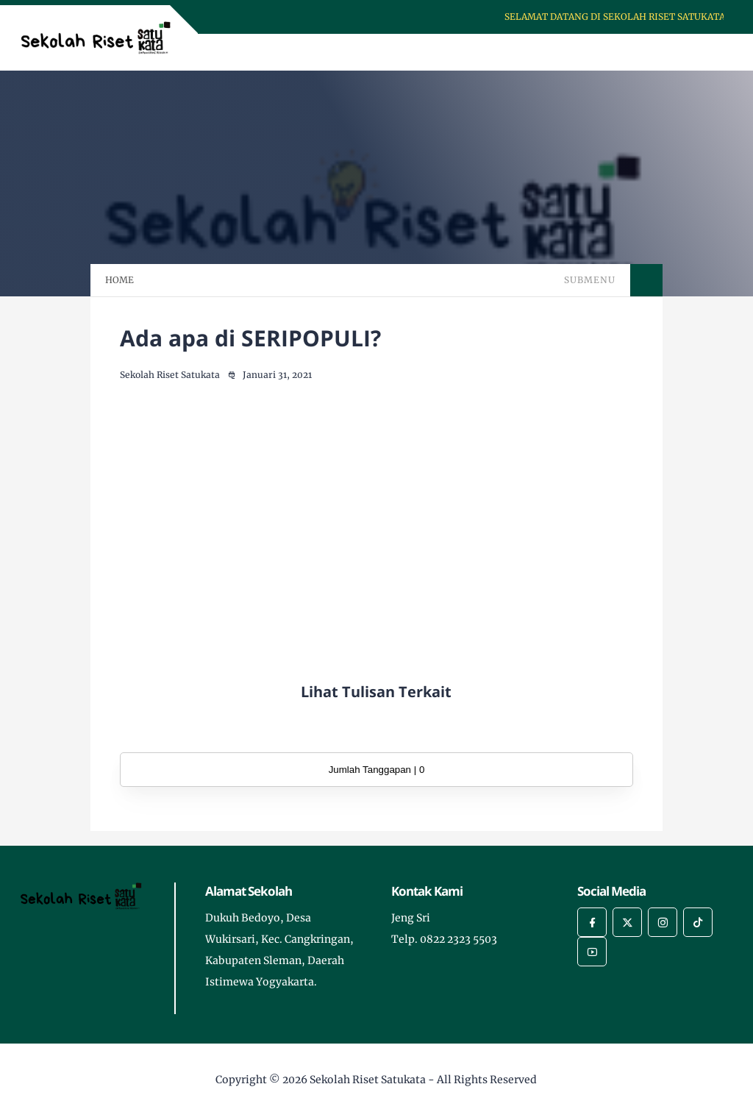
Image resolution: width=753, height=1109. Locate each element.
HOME (119, 279)
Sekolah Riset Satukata (368, 1079)
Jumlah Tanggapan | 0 (377, 769)
